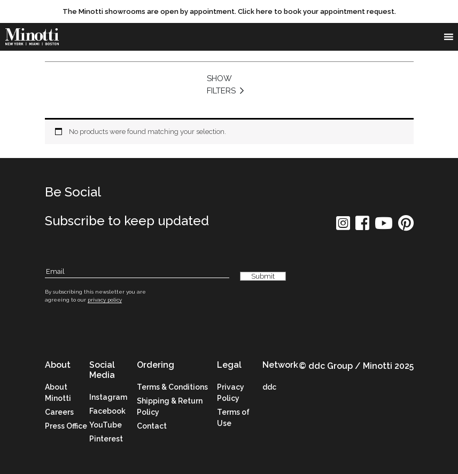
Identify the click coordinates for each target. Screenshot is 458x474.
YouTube (105, 425)
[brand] (32, 37)
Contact (152, 426)
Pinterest (106, 438)
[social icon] (343, 227)
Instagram (108, 397)
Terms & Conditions (172, 387)
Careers (59, 412)
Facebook (107, 411)
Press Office (66, 426)
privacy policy (105, 300)
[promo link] (229, 11)
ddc (269, 387)
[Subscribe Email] (137, 272)
